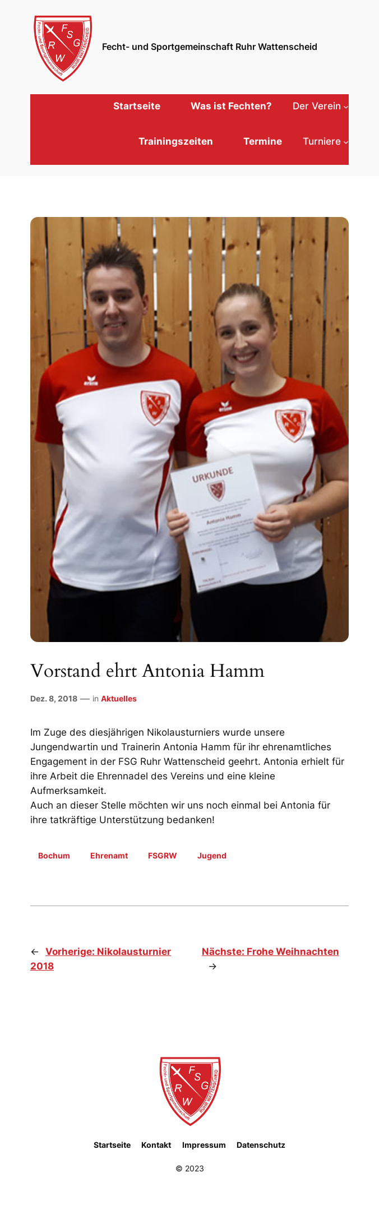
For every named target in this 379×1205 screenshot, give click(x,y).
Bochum (54, 855)
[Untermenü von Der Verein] (321, 106)
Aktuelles (119, 698)
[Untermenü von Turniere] (326, 141)
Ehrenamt (109, 855)
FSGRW (162, 855)
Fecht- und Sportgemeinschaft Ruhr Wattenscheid (209, 46)
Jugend (212, 855)
